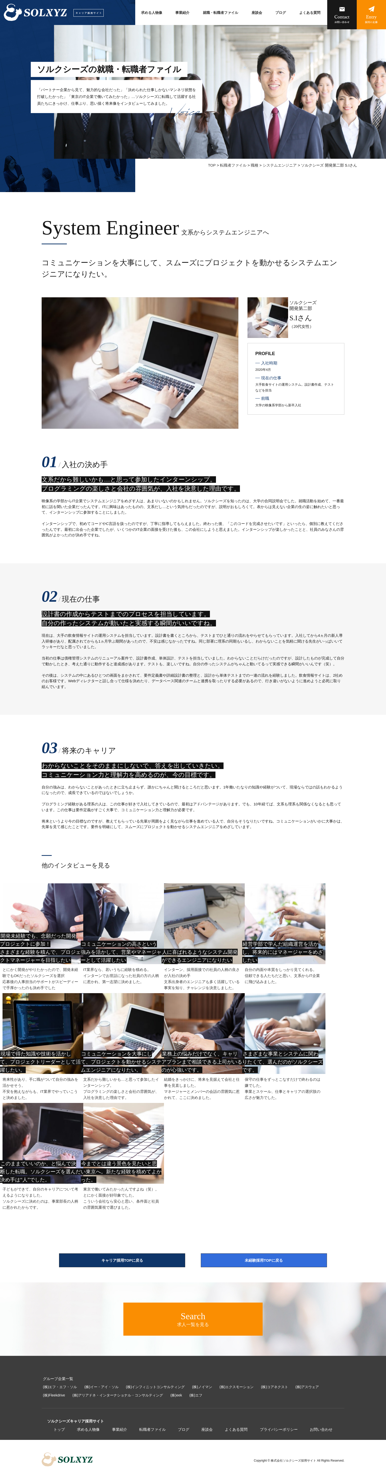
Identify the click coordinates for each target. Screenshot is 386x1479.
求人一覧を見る (193, 1319)
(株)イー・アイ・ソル (102, 1387)
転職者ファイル (233, 165)
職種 (254, 165)
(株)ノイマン (202, 1387)
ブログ (280, 13)
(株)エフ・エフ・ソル (60, 1387)
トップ (59, 1429)
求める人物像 (151, 13)
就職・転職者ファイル (220, 13)
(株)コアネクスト (274, 1387)
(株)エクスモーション (236, 1387)
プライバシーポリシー (279, 1429)
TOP (212, 165)
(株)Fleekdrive (54, 1395)
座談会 (257, 13)
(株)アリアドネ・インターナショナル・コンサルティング (117, 1395)
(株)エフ (195, 1395)
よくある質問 (309, 13)
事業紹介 (182, 13)
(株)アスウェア (307, 1387)
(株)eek (176, 1395)
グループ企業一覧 (58, 1379)
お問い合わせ (321, 1429)
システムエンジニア (280, 165)
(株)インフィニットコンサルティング (155, 1387)
